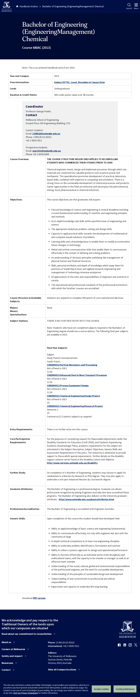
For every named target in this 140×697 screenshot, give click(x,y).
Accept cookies (101, 689)
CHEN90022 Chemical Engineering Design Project (73, 395)
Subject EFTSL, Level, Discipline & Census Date (79, 82)
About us (6, 642)
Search (129, 6)
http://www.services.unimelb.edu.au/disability (72, 462)
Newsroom (7, 663)
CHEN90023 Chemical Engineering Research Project (75, 406)
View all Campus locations (62, 669)
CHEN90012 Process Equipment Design (68, 385)
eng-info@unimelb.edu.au (46, 151)
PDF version (39, 598)
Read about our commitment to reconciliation (27, 633)
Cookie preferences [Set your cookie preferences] (125, 689)
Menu (136, 6)
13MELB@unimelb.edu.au (46, 133)
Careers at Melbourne (13, 649)
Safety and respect (12, 656)
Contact (6, 669)
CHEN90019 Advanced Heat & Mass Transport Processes (77, 375)
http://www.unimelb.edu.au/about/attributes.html (86, 499)
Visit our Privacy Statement (25, 693)
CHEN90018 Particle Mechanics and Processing (72, 364)
